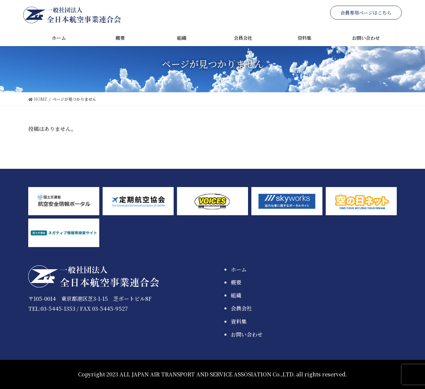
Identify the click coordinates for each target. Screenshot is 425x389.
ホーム (239, 269)
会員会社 (241, 308)
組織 (236, 295)
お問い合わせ (247, 334)
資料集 (239, 321)
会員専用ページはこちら (365, 12)
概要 (236, 282)
